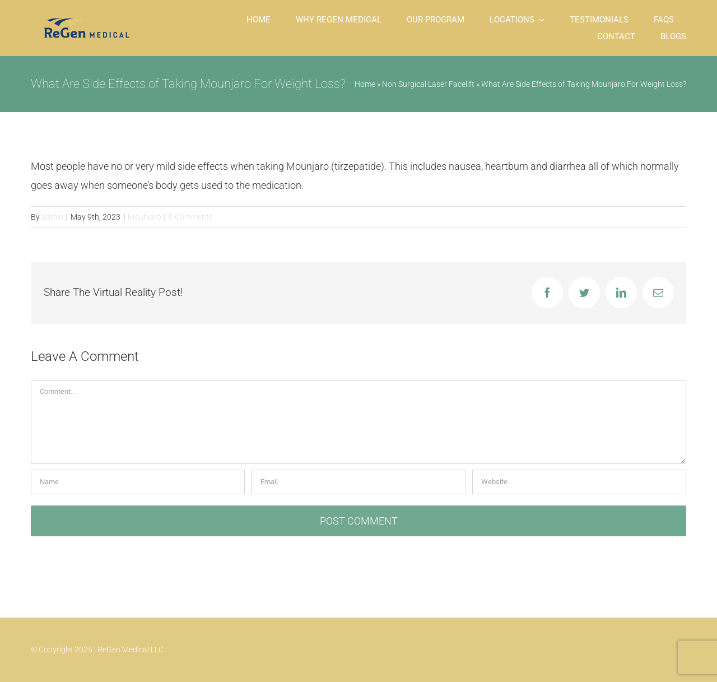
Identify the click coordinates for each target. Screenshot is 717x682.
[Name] (138, 482)
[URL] (579, 482)
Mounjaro (144, 216)
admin (52, 216)
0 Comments (191, 216)
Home (365, 84)
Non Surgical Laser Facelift (428, 84)
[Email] (358, 482)
